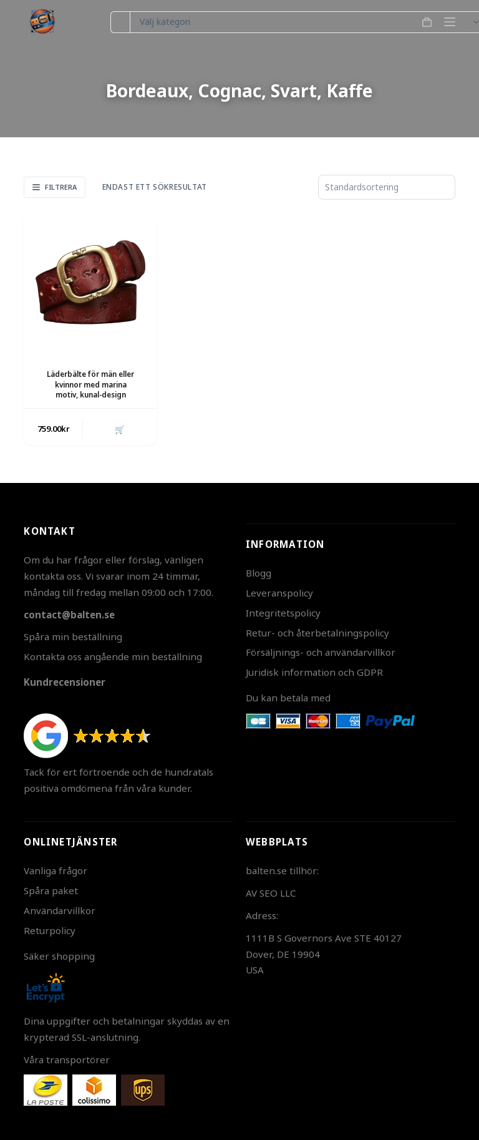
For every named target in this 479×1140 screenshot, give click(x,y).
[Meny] (449, 21)
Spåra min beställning (73, 636)
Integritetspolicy (283, 613)
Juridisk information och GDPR (314, 672)
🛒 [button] (120, 429)
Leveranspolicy (279, 593)
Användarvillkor (59, 910)
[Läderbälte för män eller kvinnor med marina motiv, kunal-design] (90, 282)
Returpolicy (49, 930)
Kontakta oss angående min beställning (113, 656)
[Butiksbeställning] (386, 187)
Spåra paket (51, 890)
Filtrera (54, 187)
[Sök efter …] (120, 22)
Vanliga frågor (55, 870)
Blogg (258, 573)
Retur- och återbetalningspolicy (317, 632)
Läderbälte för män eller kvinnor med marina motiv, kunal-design (90, 385)
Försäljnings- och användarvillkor (320, 652)
